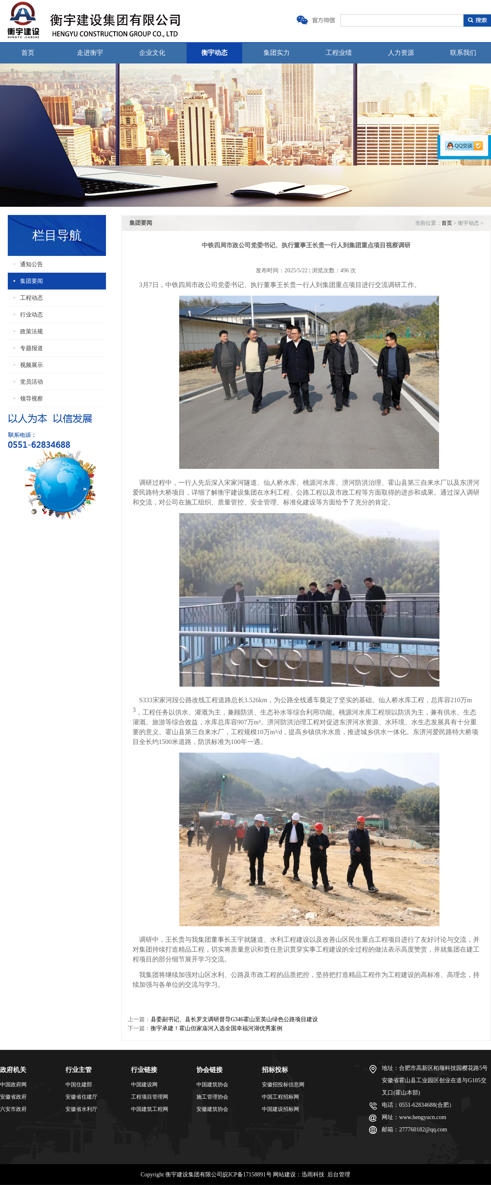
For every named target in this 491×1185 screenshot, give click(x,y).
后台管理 (338, 1174)
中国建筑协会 (212, 1084)
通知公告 (31, 264)
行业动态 (31, 315)
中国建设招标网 (280, 1109)
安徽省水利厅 (81, 1109)
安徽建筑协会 (212, 1109)
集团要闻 (31, 281)
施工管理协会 (212, 1097)
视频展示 (31, 365)
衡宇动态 (214, 52)
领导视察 (31, 399)
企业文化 (152, 52)
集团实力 (277, 52)
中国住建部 (78, 1084)
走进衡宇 (90, 52)
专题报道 (31, 348)
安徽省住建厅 (81, 1097)
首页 (27, 52)
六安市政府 (13, 1109)
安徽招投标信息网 (283, 1084)
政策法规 (31, 331)
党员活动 (31, 382)
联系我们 (463, 52)
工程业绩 (339, 52)
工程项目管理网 (149, 1097)
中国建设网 (144, 1084)
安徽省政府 (13, 1097)
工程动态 (31, 298)
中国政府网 (13, 1084)
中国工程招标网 (280, 1097)
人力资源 (401, 52)
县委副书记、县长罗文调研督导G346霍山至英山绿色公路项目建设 (234, 1019)
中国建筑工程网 (149, 1109)
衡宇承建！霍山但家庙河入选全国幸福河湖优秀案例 (216, 1028)
